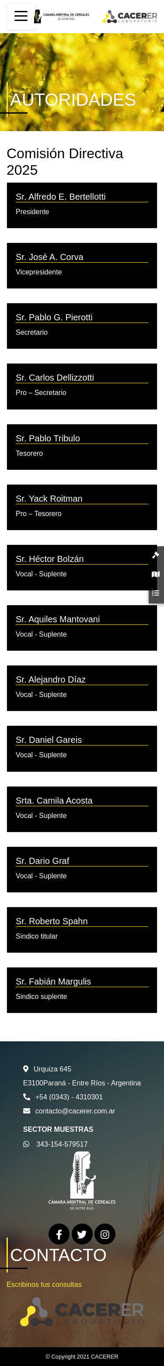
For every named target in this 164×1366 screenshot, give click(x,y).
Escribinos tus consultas (44, 1284)
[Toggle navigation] (21, 16)
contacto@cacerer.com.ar (75, 1111)
